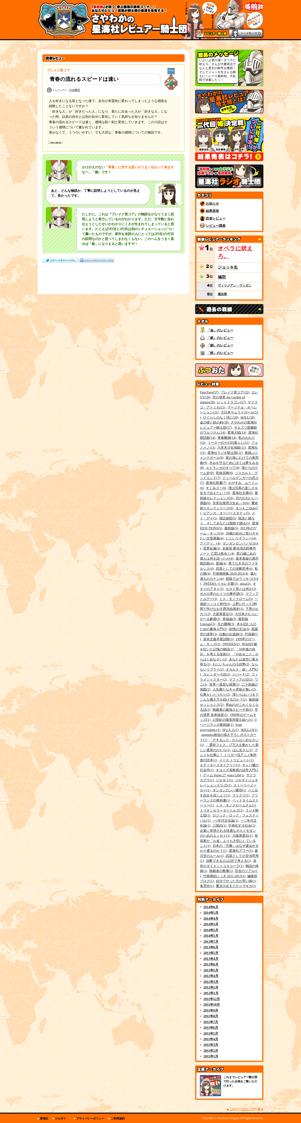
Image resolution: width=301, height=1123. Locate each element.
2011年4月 (210, 1039)
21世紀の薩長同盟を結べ (233, 720)
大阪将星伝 (242, 835)
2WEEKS (231, 644)
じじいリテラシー (241, 538)
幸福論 (229, 619)
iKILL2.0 (249, 730)
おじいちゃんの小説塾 (231, 664)
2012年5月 (210, 970)
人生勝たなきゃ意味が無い (234, 689)
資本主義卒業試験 (218, 639)
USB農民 (74, 90)
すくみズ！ (216, 488)
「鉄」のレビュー (220, 353)
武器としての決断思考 (234, 568)
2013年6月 (210, 947)
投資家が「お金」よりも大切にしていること (229, 841)
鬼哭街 (207, 886)
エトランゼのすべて (223, 468)
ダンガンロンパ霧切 (229, 790)
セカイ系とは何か (241, 589)
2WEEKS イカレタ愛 (220, 583)
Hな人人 (230, 730)
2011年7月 (210, 1022)
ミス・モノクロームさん (236, 805)
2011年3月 (210, 1045)
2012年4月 (210, 976)
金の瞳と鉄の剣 (214, 422)
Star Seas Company (228, 1118)
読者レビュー (216, 218)
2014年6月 (210, 907)
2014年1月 (210, 936)
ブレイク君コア (235, 392)
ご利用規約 (118, 1118)
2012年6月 (210, 964)
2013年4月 (210, 959)
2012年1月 (210, 993)
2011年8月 (210, 1016)
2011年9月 (210, 1010)
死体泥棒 (224, 473)
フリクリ (241, 795)
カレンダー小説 (216, 674)
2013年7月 (210, 941)
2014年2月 (210, 930)
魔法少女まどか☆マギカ (236, 886)
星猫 (221, 563)
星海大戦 (236, 432)
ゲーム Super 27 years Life (223, 775)
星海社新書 (216, 483)
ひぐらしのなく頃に (220, 417)
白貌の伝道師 (231, 634)
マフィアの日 (241, 679)
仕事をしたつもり (215, 694)
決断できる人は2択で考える (228, 861)
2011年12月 (211, 999)
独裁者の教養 (221, 871)
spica (245, 583)
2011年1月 (210, 1056)
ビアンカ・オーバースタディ (226, 513)
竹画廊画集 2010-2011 (230, 573)
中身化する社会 (241, 825)
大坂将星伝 (223, 614)
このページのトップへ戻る (246, 1109)
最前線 (231, 528)
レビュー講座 (216, 226)
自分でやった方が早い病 (236, 881)
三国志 (219, 825)
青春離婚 (227, 438)
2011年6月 (210, 1027)
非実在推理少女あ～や (231, 503)
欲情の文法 (239, 629)
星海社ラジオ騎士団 (224, 453)
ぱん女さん (242, 750)
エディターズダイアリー (220, 765)
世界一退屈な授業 (224, 684)
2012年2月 (210, 987)
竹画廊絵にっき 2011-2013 (224, 876)
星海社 (44, 1118)
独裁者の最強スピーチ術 (233, 709)
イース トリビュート (236, 760)
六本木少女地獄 (231, 447)
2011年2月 (210, 1050)
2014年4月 (210, 918)
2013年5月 (210, 953)
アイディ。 (210, 543)
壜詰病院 (227, 518)
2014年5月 (210, 913)
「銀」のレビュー (220, 338)
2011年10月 (211, 1004)
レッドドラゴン (231, 402)
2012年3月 (210, 982)
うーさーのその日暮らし (228, 442)
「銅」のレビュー (220, 345)
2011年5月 (210, 1033)
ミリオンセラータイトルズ (221, 810)
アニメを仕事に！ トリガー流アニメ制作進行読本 (229, 755)
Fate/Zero (209, 392)
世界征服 (211, 548)
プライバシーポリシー (90, 1118)
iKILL (248, 417)
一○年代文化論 (225, 820)
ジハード (240, 674)
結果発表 (212, 211)
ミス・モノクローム (236, 599)
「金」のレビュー (220, 330)
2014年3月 (210, 924)
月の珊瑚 (225, 624)
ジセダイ (224, 780)
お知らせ (212, 203)
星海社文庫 (242, 493)
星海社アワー (241, 850)
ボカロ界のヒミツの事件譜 (221, 594)
